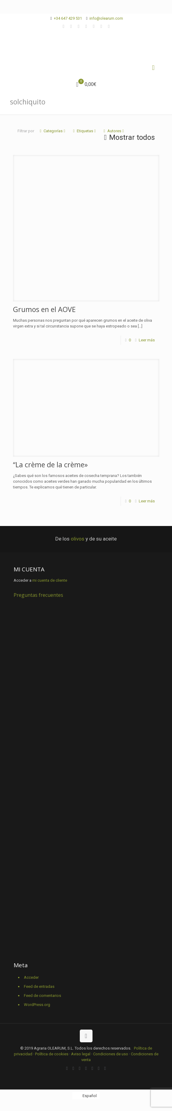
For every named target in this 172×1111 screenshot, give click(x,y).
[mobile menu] (153, 68)
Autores (113, 131)
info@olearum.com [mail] (106, 18)
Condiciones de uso (110, 1054)
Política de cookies (51, 1054)
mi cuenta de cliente (49, 580)
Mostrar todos (128, 137)
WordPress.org (37, 1004)
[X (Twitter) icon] (78, 26)
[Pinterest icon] (101, 26)
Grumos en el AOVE (44, 309)
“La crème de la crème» (50, 464)
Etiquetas (84, 131)
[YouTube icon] (94, 26)
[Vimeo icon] (86, 26)
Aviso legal (80, 1054)
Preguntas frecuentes (38, 595)
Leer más (147, 340)
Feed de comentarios (42, 995)
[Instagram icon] (109, 26)
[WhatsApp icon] (63, 26)
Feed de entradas (39, 986)
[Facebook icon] (71, 26)
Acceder (31, 977)
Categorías (53, 131)
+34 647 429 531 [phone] (68, 18)
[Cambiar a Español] (85, 1095)
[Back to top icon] (86, 1036)
